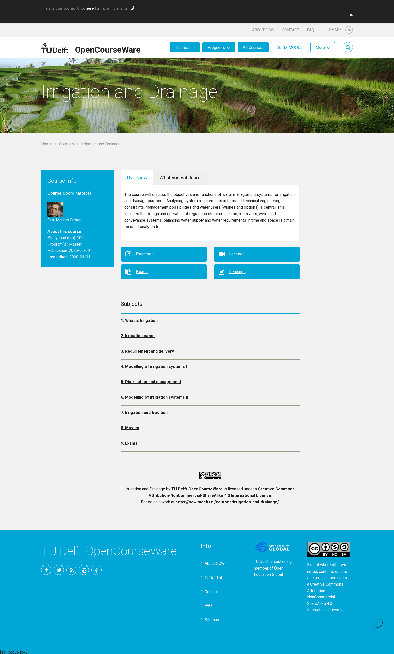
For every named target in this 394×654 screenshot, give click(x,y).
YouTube (84, 568)
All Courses (253, 47)
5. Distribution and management (151, 380)
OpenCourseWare (108, 49)
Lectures (237, 252)
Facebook (46, 568)
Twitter (59, 568)
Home (46, 144)
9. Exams (129, 441)
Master (75, 244)
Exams (142, 269)
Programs (216, 47)
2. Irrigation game (138, 334)
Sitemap (212, 618)
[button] (350, 15)
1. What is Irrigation (139, 318)
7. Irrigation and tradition (144, 410)
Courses (66, 144)
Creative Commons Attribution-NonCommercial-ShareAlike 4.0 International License (325, 595)
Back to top (378, 623)
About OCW (263, 30)
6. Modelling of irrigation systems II (154, 395)
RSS (71, 568)
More (320, 47)
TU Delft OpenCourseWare (197, 487)
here (90, 8)
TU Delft (96, 568)
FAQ (310, 30)
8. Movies (130, 426)
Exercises (145, 252)
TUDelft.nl (213, 576)
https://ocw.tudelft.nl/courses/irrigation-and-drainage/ (227, 500)
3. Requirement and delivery (147, 349)
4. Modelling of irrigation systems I (154, 364)
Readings (237, 269)
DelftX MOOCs (289, 47)
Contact (290, 30)
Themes (182, 47)
